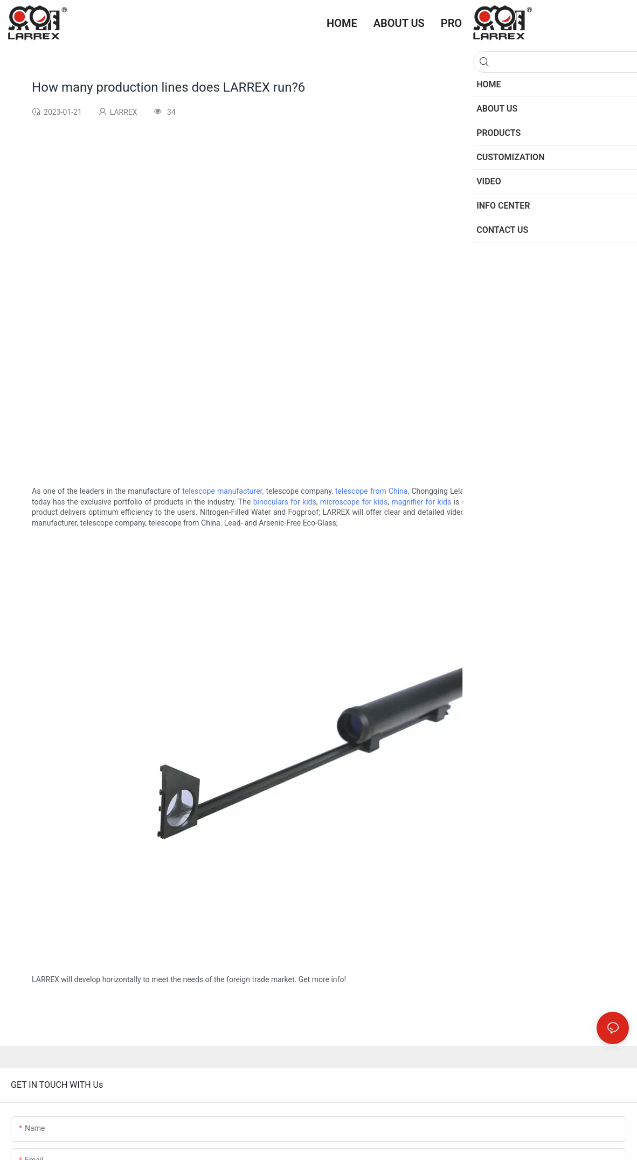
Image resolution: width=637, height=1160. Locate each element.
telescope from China (371, 491)
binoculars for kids (284, 502)
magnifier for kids (421, 502)
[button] (621, 23)
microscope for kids (353, 502)
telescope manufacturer (222, 491)
